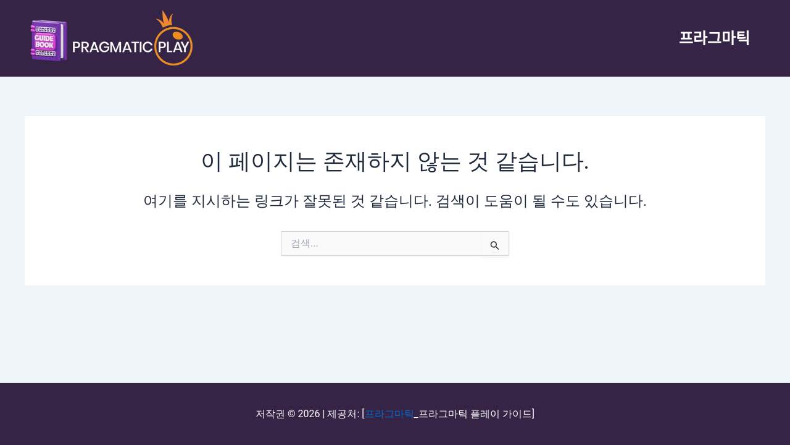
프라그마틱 (714, 38)
